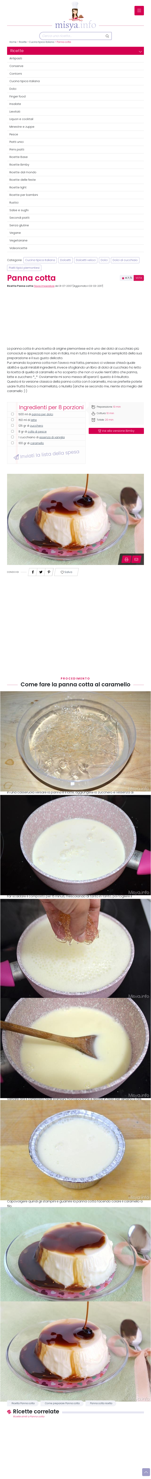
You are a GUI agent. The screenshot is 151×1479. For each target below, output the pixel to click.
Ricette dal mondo (22, 172)
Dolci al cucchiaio (125, 260)
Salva (66, 572)
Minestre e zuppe (21, 126)
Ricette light (18, 187)
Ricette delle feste (22, 180)
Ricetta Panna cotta (23, 1403)
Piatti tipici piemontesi (24, 268)
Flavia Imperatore (44, 286)
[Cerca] (71, 36)
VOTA (139, 278)
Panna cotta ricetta (101, 1403)
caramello (37, 443)
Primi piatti (16, 149)
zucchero (36, 425)
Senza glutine (19, 225)
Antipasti (15, 58)
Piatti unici (16, 142)
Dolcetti (65, 260)
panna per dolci (42, 414)
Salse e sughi (19, 210)
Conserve (16, 66)
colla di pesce (37, 431)
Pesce (13, 134)
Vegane (15, 233)
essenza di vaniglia (52, 437)
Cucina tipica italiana (41, 42)
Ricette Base (18, 157)
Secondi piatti (19, 217)
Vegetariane (18, 240)
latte (34, 420)
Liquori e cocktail (21, 119)
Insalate (15, 104)
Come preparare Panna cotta (62, 1403)
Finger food (17, 96)
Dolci (12, 89)
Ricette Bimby (19, 164)
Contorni (15, 73)
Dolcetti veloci (86, 260)
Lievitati (14, 111)
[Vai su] (146, 1472)
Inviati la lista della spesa (46, 454)
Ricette (23, 42)
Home (13, 42)
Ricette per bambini (23, 195)
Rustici (13, 202)
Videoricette (18, 248)
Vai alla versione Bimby (116, 431)
